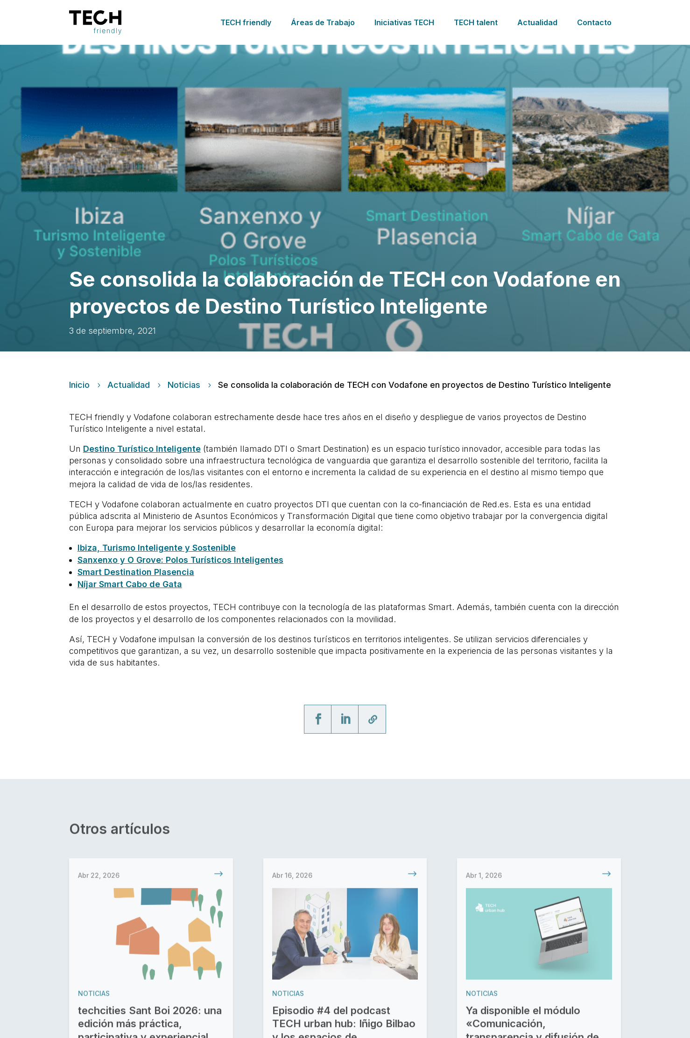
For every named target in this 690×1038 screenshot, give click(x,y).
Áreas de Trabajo (323, 22)
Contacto (594, 22)
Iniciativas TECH (404, 22)
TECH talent (476, 22)
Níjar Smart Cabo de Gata (129, 584)
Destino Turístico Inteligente (142, 449)
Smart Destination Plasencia (135, 572)
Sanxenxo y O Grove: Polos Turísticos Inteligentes (180, 560)
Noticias (184, 385)
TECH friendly (245, 22)
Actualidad (537, 22)
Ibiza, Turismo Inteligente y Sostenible (156, 548)
